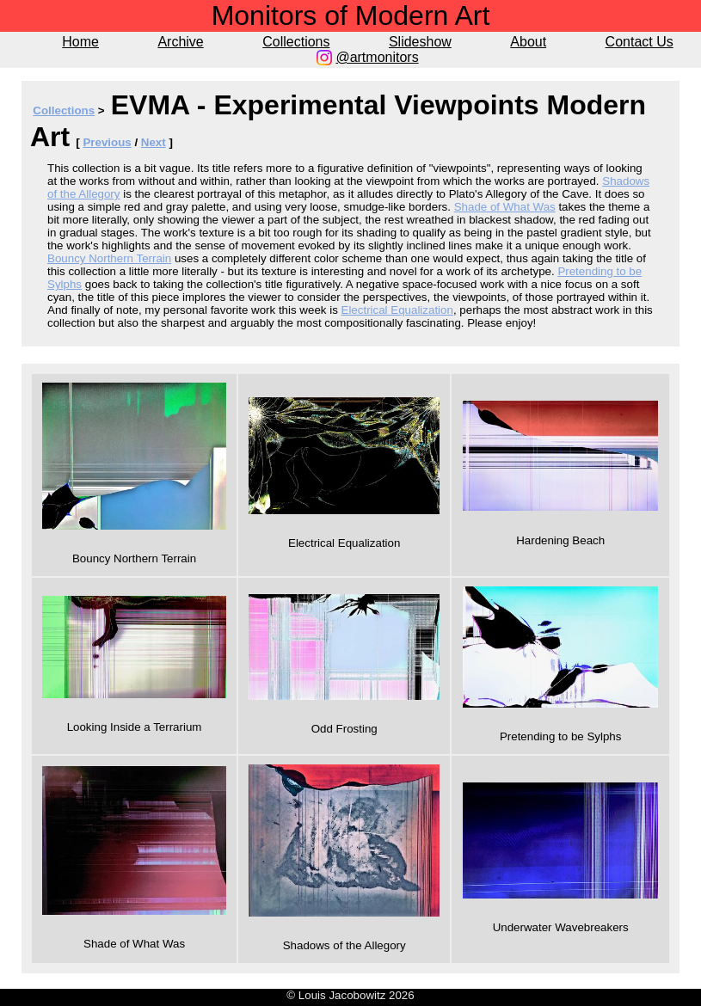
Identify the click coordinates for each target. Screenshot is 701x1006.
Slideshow (420, 41)
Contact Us (639, 41)
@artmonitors (376, 57)
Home (80, 41)
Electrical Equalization (397, 310)
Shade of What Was (505, 206)
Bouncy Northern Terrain (109, 258)
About (528, 41)
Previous (107, 142)
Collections (295, 41)
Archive (180, 41)
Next (153, 142)
